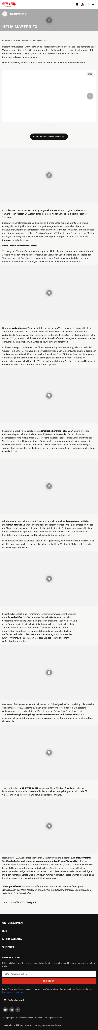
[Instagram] (17, 1009)
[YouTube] (5, 1009)
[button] (93, 4)
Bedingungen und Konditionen (48, 1025)
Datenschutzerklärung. (12, 992)
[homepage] (9, 4)
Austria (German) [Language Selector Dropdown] (14, 999)
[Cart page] (77, 4)
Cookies (28, 1025)
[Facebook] (11, 1009)
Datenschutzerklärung (13, 1025)
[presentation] (49, 96)
